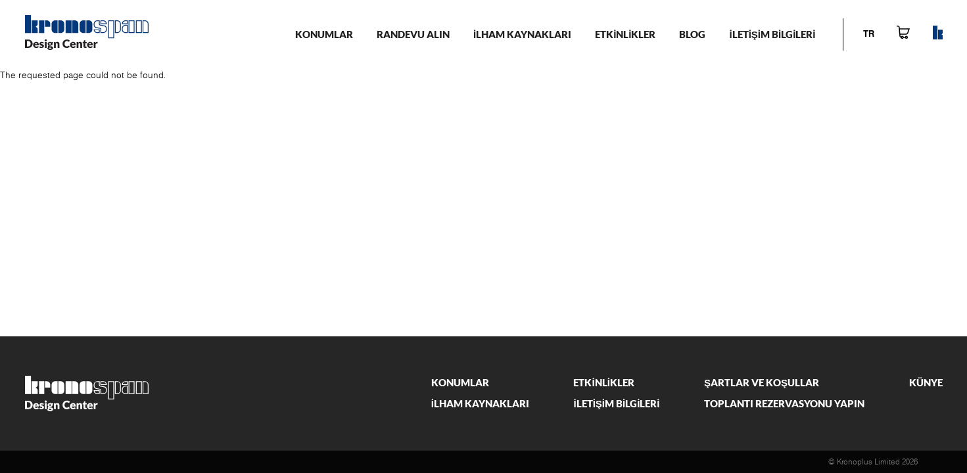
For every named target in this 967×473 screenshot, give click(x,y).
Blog (692, 34)
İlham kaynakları (522, 34)
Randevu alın (413, 34)
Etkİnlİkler (625, 34)
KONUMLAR (324, 34)
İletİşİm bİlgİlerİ (772, 34)
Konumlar (460, 382)
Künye (926, 382)
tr (868, 34)
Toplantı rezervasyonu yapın (784, 403)
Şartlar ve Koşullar (761, 382)
